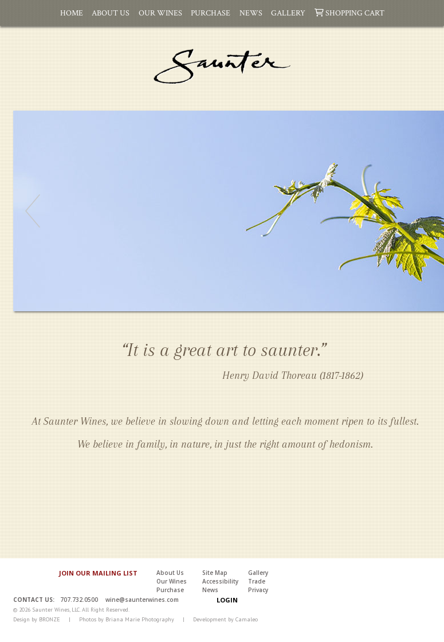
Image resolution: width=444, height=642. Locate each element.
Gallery (288, 12)
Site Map (214, 573)
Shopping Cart (349, 12)
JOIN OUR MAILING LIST (98, 573)
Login (227, 600)
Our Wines (160, 12)
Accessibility (220, 581)
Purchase (210, 12)
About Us (110, 12)
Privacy (258, 590)
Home (71, 12)
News (250, 12)
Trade (256, 581)
